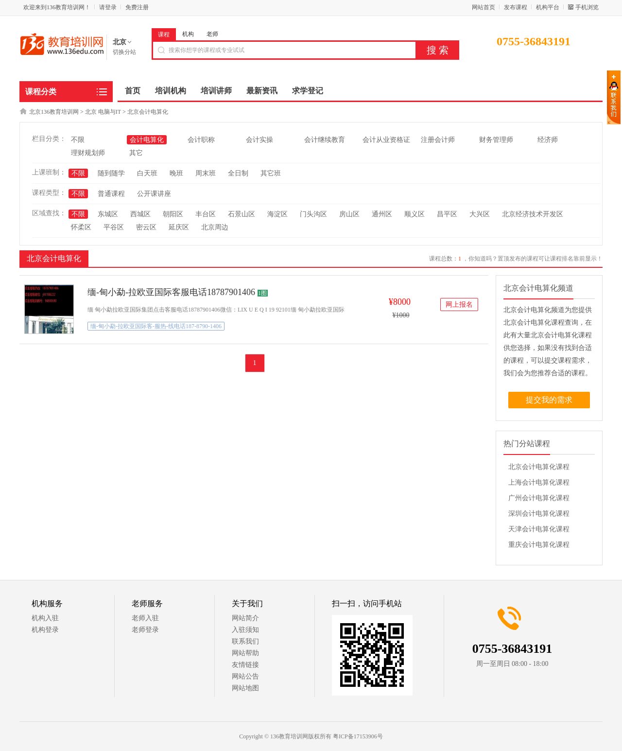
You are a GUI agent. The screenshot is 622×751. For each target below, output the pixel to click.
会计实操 (259, 139)
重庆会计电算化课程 (539, 544)
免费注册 (137, 7)
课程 (164, 34)
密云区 (146, 227)
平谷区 (114, 227)
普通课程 (111, 193)
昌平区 (447, 214)
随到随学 (111, 173)
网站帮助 (245, 653)
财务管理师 (496, 139)
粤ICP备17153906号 (358, 736)
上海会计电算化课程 (539, 482)
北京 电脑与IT (103, 111)
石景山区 (241, 214)
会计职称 (201, 139)
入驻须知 (245, 629)
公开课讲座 (154, 193)
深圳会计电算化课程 (539, 513)
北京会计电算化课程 (539, 467)
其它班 (270, 173)
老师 (212, 34)
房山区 (349, 214)
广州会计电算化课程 (539, 498)
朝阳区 (173, 214)
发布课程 (515, 7)
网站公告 (245, 676)
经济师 (547, 139)
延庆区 (179, 227)
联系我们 (245, 641)
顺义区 (414, 214)
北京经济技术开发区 (532, 214)
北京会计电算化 (147, 111)
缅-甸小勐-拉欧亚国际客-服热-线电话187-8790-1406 (156, 326)
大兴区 (479, 214)
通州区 (382, 214)
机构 (188, 34)
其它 (136, 153)
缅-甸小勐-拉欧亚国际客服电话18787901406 (171, 292)
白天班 (147, 173)
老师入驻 (145, 618)
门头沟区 (313, 214)
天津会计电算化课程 (539, 529)
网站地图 (245, 688)
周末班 (205, 173)
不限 (78, 139)
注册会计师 (438, 139)
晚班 (176, 173)
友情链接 (245, 664)
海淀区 (277, 214)
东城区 (108, 214)
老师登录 (145, 629)
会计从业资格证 (386, 139)
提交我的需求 (549, 400)
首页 (132, 91)
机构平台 (547, 7)
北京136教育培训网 (54, 111)
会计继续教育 (324, 139)
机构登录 (45, 629)
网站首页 (483, 7)
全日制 (238, 173)
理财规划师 (88, 153)
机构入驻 (45, 618)
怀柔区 (81, 227)
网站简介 (245, 618)
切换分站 (124, 52)
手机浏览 (587, 7)
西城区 (140, 214)
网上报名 (459, 304)
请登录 (108, 7)
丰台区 (205, 214)
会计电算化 (147, 139)
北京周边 (214, 227)
